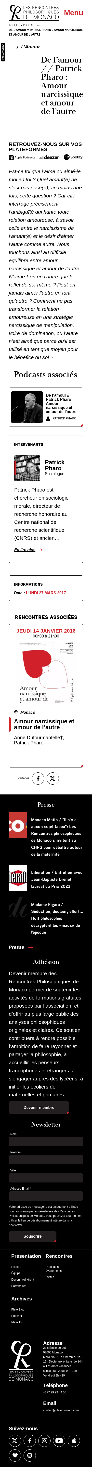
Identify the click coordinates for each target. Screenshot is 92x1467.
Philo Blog (18, 1309)
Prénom (15, 1152)
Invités (50, 1277)
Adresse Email (20, 1188)
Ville (13, 1170)
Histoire (16, 1267)
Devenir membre (39, 1107)
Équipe (15, 1273)
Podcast (16, 1316)
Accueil (14, 25)
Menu (73, 13)
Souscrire (33, 1236)
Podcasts (30, 25)
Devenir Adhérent (22, 1279)
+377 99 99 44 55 (54, 1392)
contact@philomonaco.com (61, 1410)
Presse (17, 947)
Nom (13, 1134)
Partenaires (18, 1286)
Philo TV (16, 1322)
